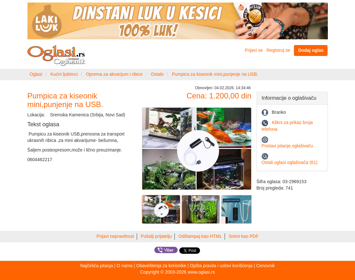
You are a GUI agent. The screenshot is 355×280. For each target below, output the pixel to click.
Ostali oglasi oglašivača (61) (290, 162)
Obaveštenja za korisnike (161, 265)
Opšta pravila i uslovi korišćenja (221, 265)
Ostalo (157, 74)
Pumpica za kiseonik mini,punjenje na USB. (215, 74)
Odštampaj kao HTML (200, 236)
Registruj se (278, 50)
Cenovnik (265, 265)
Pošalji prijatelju (156, 236)
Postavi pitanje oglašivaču (287, 145)
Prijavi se (254, 50)
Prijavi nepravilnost (115, 236)
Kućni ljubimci (64, 74)
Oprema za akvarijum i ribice (114, 74)
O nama (125, 265)
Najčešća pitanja (96, 265)
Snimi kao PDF (244, 236)
